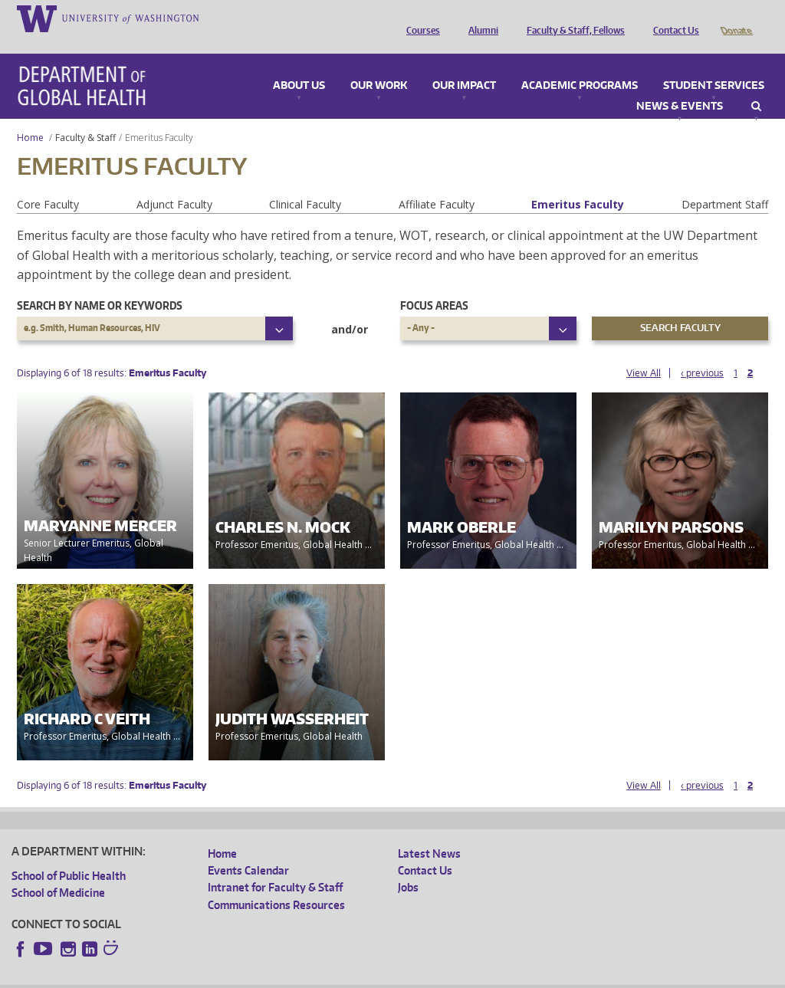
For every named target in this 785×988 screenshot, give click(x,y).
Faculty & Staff (85, 116)
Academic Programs (579, 64)
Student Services (713, 64)
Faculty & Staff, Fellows (572, 17)
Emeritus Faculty (577, 183)
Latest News (429, 832)
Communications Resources (276, 883)
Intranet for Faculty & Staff (275, 865)
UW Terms (276, 975)
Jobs (408, 865)
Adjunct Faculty (174, 183)
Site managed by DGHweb (368, 975)
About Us (299, 64)
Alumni (479, 17)
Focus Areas (434, 283)
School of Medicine (58, 871)
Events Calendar (248, 848)
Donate (736, 17)
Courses (419, 17)
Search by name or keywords (99, 283)
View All (643, 351)
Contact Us (672, 17)
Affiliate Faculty (437, 183)
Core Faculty (48, 183)
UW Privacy (214, 975)
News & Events (679, 85)
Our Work (378, 64)
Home (30, 116)
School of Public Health (68, 854)
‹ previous (702, 351)
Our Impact (464, 64)
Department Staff (725, 183)
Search (756, 85)
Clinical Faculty (305, 183)
